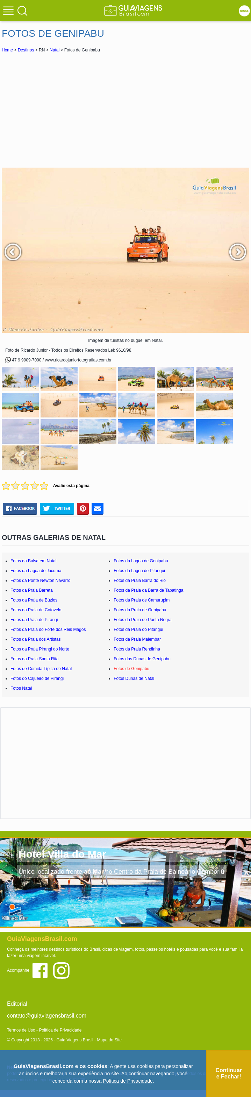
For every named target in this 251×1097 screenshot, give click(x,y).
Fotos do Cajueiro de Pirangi (37, 678)
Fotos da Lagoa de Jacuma (35, 570)
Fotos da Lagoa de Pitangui (139, 570)
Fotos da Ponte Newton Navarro (40, 580)
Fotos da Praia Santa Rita (34, 658)
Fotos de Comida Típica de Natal (41, 668)
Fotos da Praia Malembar (137, 639)
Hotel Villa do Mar (62, 854)
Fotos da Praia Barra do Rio (140, 580)
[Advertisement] (125, 110)
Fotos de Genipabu (131, 668)
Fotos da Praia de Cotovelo (35, 609)
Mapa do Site (109, 1040)
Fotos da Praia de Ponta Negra (142, 619)
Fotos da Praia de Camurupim (142, 600)
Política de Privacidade (60, 1030)
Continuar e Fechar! (228, 1073)
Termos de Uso (21, 1030)
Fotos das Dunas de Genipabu (142, 658)
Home (7, 50)
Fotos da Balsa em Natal (33, 560)
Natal (54, 50)
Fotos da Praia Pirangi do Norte (39, 649)
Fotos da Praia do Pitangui (138, 629)
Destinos (26, 50)
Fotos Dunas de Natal (134, 678)
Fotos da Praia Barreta (31, 590)
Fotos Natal (21, 688)
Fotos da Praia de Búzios (33, 600)
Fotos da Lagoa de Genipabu (141, 560)
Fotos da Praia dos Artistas (35, 639)
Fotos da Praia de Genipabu (140, 609)
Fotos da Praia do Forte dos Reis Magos (48, 629)
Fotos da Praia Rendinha (137, 649)
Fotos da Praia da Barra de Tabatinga (148, 590)
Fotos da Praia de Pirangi (34, 619)
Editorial (17, 1004)
